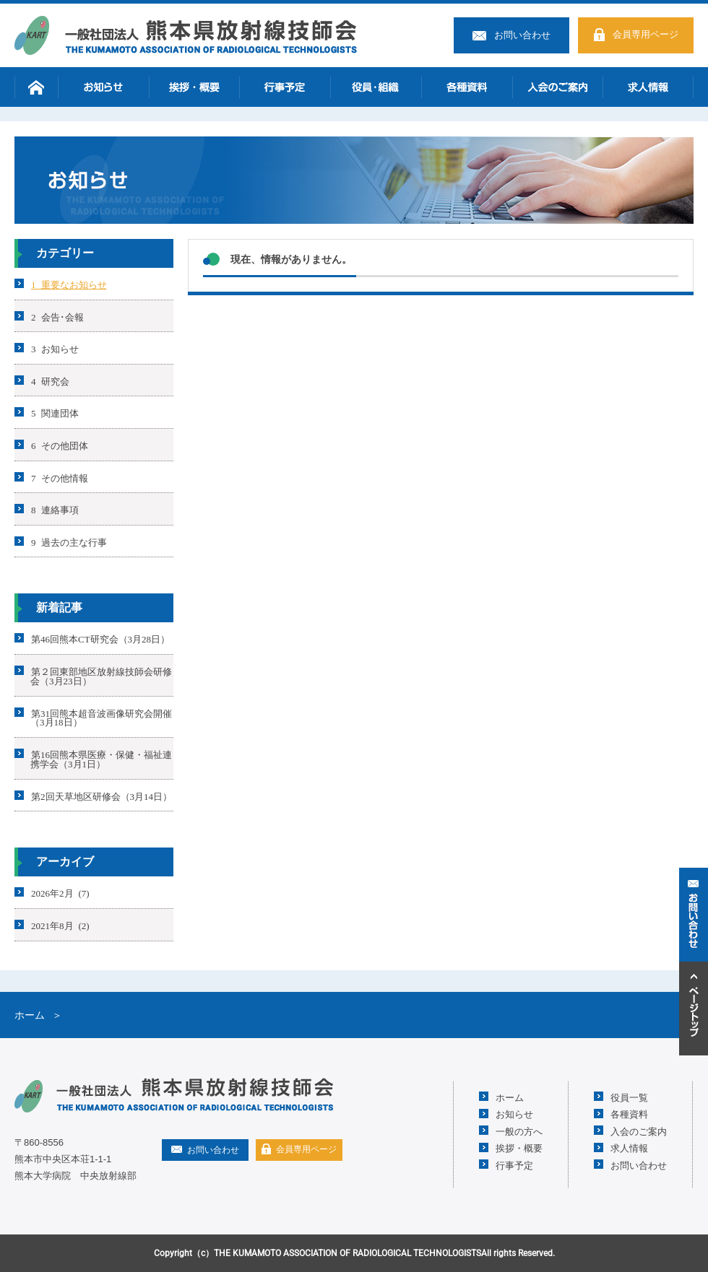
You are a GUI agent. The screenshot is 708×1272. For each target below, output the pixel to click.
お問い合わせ (522, 35)
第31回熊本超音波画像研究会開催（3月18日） (101, 716)
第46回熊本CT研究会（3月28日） (100, 638)
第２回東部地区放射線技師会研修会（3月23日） (101, 675)
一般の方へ (519, 1131)
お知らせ (103, 87)
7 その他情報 (59, 477)
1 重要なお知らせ (69, 284)
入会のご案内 (557, 87)
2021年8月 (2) (60, 925)
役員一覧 (629, 1097)
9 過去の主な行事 (69, 541)
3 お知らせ (55, 348)
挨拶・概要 (194, 87)
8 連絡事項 (55, 509)
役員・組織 (375, 87)
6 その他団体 (59, 445)
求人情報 (648, 87)
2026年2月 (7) (60, 892)
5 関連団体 (55, 412)
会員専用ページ (645, 34)
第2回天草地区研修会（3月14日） (101, 795)
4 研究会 (50, 380)
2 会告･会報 (57, 316)
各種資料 (466, 87)
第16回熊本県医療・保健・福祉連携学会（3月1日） (101, 758)
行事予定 (284, 87)
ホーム (36, 87)
